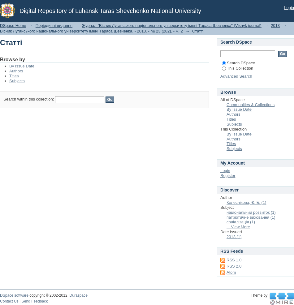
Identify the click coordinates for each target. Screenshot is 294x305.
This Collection (237, 68)
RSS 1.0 (234, 260)
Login (289, 7)
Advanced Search (236, 76)
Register (227, 175)
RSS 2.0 (234, 266)
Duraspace (78, 295)
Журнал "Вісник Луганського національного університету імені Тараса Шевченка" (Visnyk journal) (172, 25)
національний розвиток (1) (251, 212)
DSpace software (14, 295)
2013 (275, 25)
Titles (14, 76)
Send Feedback (35, 301)
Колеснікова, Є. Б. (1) (246, 202)
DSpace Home (13, 25)
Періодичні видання (54, 25)
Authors (16, 71)
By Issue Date (21, 66)
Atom (231, 272)
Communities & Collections (251, 104)
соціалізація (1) (241, 222)
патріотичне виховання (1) (251, 217)
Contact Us (9, 301)
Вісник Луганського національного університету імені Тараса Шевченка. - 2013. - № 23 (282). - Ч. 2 (91, 31)
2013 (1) (234, 236)
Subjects (17, 81)
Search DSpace (238, 63)
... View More (238, 227)
